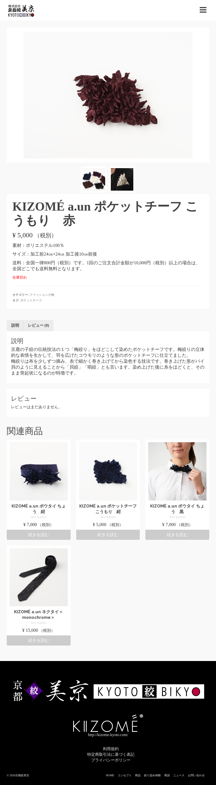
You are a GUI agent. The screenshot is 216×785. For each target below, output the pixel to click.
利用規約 (111, 749)
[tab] (15, 325)
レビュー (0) (38, 325)
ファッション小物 (42, 294)
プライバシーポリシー (110, 760)
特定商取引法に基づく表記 (110, 754)
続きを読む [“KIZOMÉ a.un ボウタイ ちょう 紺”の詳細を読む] (38, 535)
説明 (15, 325)
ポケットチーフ (31, 300)
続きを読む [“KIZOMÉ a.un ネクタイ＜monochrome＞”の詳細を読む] (38, 640)
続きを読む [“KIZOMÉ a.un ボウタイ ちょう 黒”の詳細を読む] (177, 535)
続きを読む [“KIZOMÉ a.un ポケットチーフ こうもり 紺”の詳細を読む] (107, 535)
